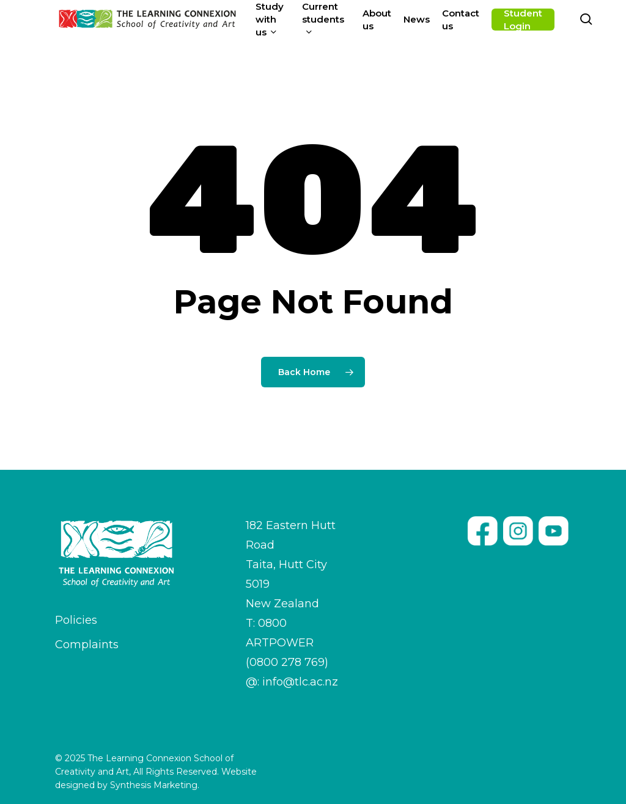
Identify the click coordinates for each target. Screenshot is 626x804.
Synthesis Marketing (153, 785)
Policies (76, 620)
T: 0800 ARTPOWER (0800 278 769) (287, 642)
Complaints (87, 644)
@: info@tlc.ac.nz (292, 682)
